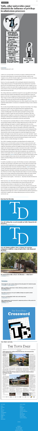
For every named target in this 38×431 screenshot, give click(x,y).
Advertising (22, 413)
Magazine (3, 415)
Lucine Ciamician (11, 285)
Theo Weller (4, 285)
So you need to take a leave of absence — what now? (17, 274)
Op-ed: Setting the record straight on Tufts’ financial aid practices (18, 222)
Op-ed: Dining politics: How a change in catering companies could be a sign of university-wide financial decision (18, 249)
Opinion (2, 410)
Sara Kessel (4, 67)
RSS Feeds (22, 415)
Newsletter (3, 419)
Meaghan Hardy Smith (10, 224)
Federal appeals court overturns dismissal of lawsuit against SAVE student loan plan (18, 283)
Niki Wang (4, 302)
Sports (2, 411)
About (21, 406)
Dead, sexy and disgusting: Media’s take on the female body (13, 296)
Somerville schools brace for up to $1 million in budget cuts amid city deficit (16, 292)
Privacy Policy (23, 416)
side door (30, 99)
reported (12, 154)
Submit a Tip (22, 410)
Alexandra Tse (4, 293)
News (2, 406)
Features (2, 407)
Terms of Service (23, 417)
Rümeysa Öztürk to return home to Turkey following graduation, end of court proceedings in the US (17, 288)
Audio (2, 416)
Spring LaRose (4, 297)
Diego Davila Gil (4, 251)
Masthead (22, 407)
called (28, 166)
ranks (9, 180)
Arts (1, 408)
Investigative (3, 412)
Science (2, 413)
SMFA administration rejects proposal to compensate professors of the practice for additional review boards (18, 301)
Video (2, 417)
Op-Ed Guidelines (23, 411)
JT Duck (3, 224)
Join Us (21, 412)
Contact (21, 408)
